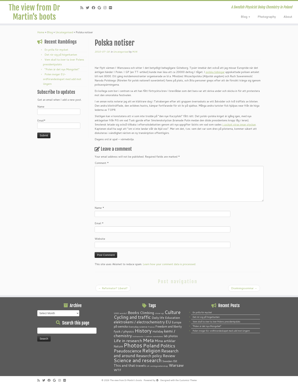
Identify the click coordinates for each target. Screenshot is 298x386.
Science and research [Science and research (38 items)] (138, 360)
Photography (267, 16)
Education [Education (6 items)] (172, 317)
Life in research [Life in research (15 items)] (128, 340)
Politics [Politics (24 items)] (167, 345)
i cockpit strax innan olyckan (239, 124)
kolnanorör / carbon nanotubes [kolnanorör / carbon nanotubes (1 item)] (148, 336)
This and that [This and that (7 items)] (124, 365)
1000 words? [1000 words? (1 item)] (120, 313)
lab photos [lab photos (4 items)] (171, 336)
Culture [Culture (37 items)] (173, 312)
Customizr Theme (188, 380)
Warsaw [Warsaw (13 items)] (176, 365)
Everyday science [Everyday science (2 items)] (137, 326)
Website (100, 239)
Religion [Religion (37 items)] (151, 350)
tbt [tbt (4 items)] (175, 361)
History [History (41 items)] (143, 330)
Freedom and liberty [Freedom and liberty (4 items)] (168, 326)
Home (40, 32)
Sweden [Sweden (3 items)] (167, 361)
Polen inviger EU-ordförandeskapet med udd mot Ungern (62, 79)
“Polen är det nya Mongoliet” (62, 69)
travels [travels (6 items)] (141, 365)
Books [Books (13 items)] (133, 312)
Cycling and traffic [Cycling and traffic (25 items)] (132, 317)
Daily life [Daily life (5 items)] (158, 317)
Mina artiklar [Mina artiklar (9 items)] (165, 340)
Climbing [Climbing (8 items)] (147, 312)
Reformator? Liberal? (112, 288)
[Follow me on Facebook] (95, 7)
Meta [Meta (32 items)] (148, 340)
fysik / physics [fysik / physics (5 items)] (124, 331)
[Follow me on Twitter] (89, 7)
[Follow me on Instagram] (106, 7)
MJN (134, 51)
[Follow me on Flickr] (111, 7)
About (287, 16)
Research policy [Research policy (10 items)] (149, 355)
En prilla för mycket (56, 50)
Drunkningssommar (244, 288)
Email (99, 223)
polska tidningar (215, 72)
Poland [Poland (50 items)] (151, 345)
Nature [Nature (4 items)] (118, 346)
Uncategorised (64, 32)
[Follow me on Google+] (100, 7)
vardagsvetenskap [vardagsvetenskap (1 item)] (159, 365)
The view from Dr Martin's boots (34, 12)
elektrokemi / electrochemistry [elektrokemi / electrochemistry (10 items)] (139, 321)
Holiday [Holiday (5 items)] (157, 331)
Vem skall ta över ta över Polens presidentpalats (216, 321)
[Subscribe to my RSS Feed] (83, 7)
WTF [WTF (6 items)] (117, 369)
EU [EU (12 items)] (168, 321)
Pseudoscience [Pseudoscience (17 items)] (127, 351)
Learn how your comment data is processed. (169, 264)
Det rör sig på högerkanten (61, 55)
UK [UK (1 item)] (148, 365)
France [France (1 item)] (151, 326)
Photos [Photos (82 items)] (133, 345)
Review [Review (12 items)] (169, 355)
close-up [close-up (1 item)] (159, 313)
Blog (245, 16)
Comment (102, 163)
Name (58, 110)
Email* (58, 124)
